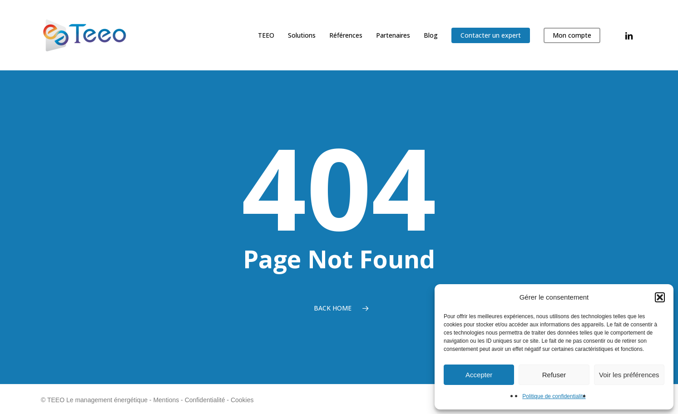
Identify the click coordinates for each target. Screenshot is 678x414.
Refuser (554, 375)
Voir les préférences (629, 375)
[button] (659, 297)
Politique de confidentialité (553, 396)
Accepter (478, 375)
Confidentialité (205, 400)
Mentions (166, 400)
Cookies (242, 400)
